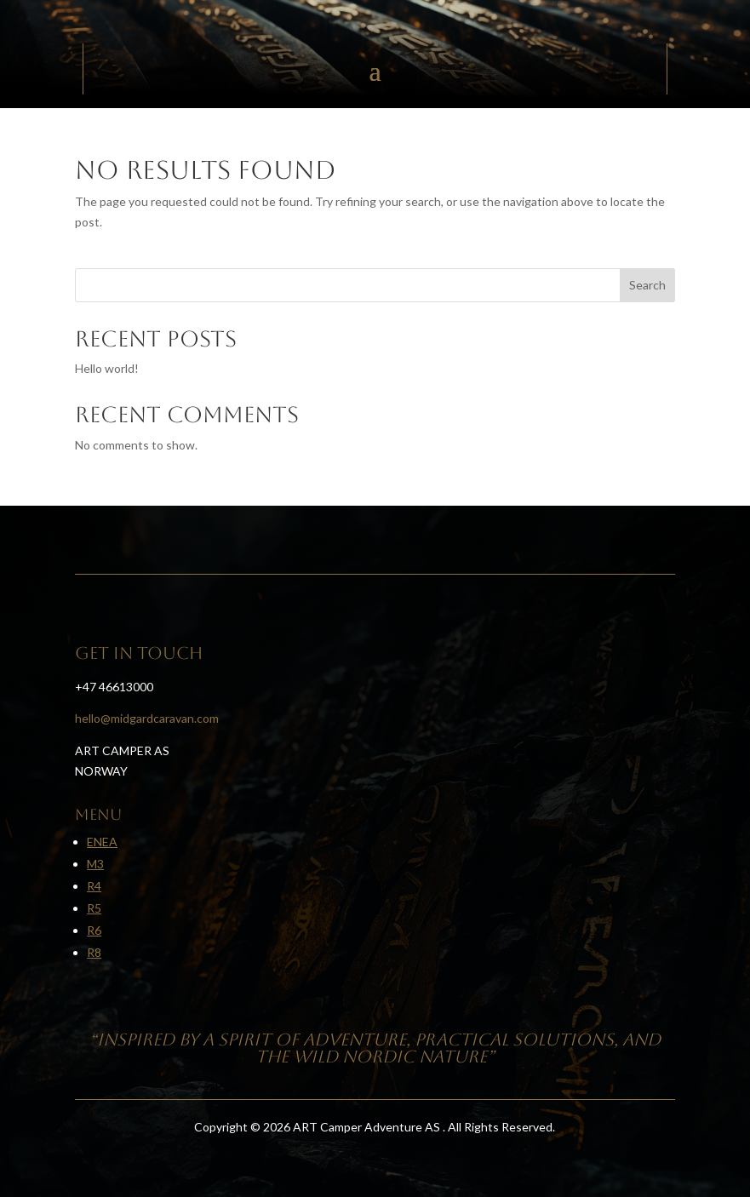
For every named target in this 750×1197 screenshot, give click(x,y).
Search (647, 285)
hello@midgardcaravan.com (147, 718)
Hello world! (107, 368)
